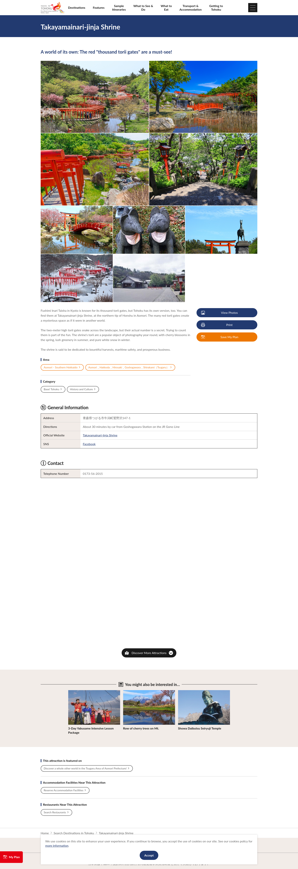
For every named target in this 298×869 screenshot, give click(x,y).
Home (45, 833)
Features (99, 7)
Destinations (76, 7)
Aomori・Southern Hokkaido (62, 367)
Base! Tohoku (53, 389)
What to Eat (166, 7)
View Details (76, 692)
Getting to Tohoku (216, 7)
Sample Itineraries (119, 7)
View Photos (219, 313)
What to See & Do (143, 7)
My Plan (11, 857)
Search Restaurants (56, 812)
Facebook (89, 444)
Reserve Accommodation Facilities (65, 790)
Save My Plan (219, 337)
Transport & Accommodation (190, 7)
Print (217, 325)
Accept (149, 855)
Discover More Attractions (149, 653)
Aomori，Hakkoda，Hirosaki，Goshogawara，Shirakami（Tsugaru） (130, 367)
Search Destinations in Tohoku (74, 833)
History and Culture (83, 389)
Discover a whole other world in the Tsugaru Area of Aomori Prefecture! (87, 768)
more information (56, 845)
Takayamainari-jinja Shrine (100, 435)
